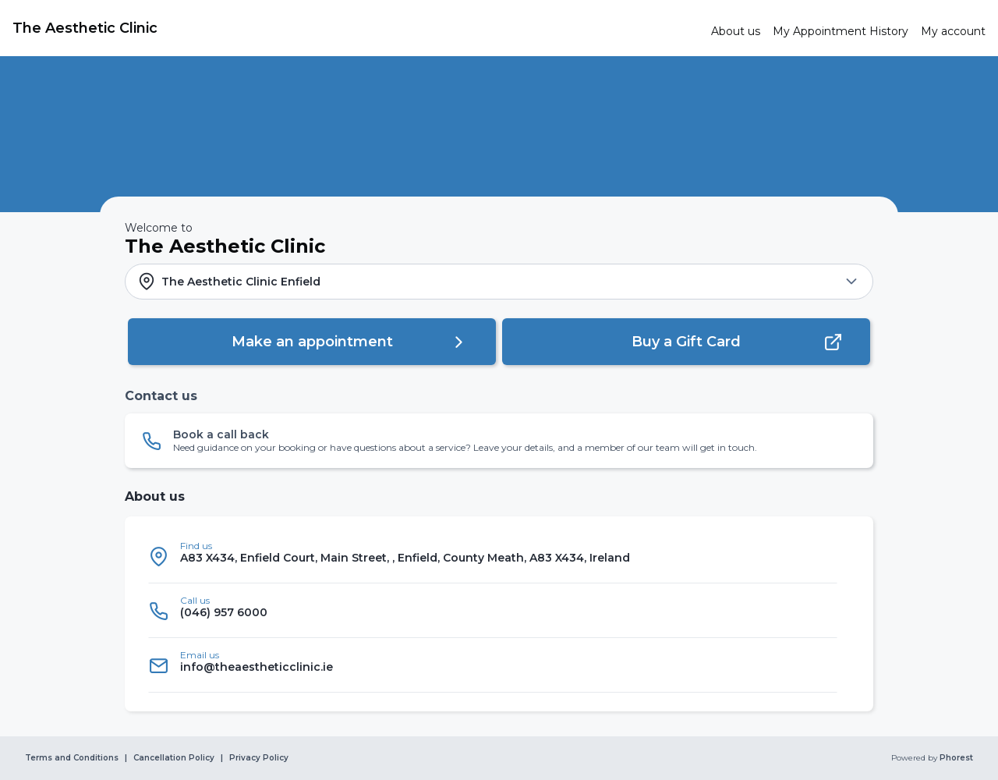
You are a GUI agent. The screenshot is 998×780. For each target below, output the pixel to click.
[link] (355, 28)
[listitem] (492, 556)
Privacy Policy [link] (258, 758)
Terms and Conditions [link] (72, 758)
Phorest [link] (955, 758)
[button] (499, 282)
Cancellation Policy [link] (173, 758)
